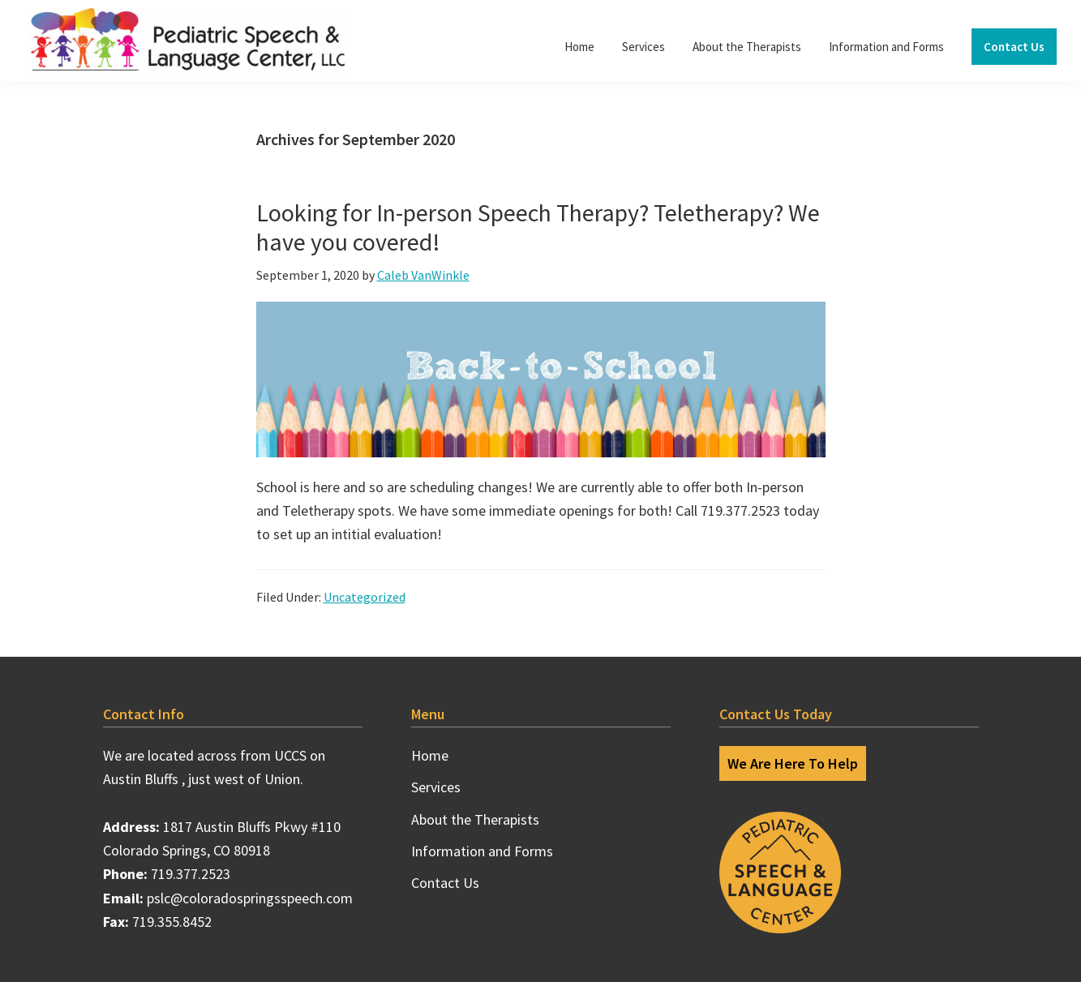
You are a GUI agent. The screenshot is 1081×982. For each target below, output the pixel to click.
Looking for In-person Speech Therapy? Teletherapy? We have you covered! (538, 227)
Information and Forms (482, 851)
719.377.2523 (190, 873)
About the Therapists (475, 819)
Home (429, 755)
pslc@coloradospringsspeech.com (250, 898)
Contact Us (445, 882)
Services (436, 787)
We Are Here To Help (792, 763)
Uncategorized (364, 597)
